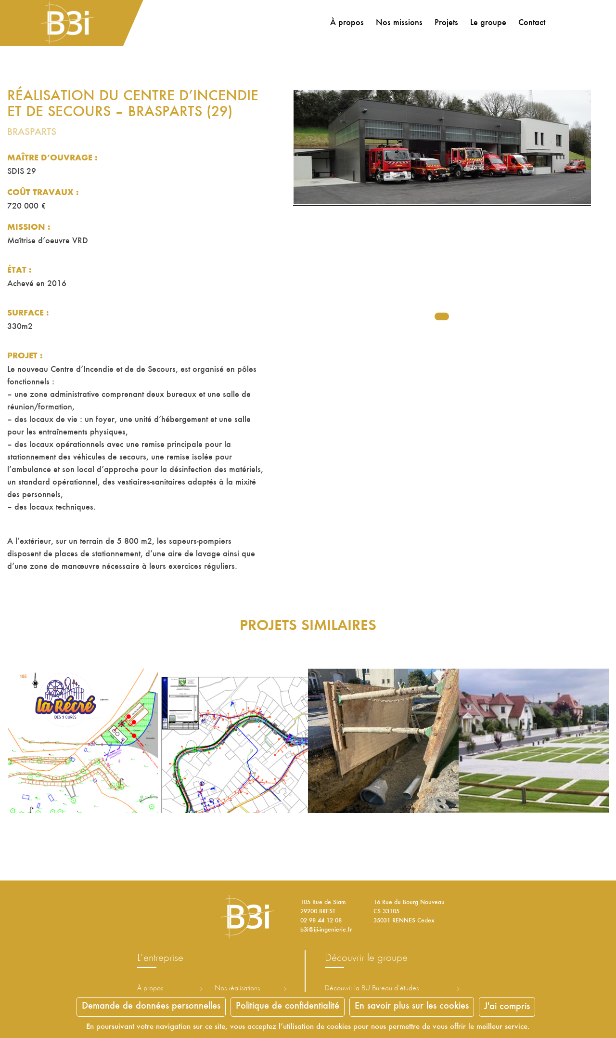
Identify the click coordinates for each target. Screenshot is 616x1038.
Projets (445, 23)
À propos (345, 23)
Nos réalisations (237, 988)
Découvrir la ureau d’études (372, 988)
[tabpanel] (442, 209)
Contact (530, 23)
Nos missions (397, 23)
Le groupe (487, 23)
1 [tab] (442, 316)
